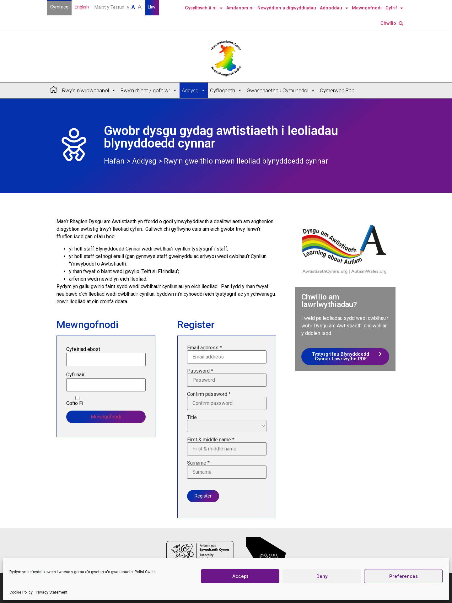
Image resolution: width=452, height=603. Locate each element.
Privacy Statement (51, 592)
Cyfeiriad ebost (83, 349)
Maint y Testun (118, 6)
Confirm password (226, 401)
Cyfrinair (75, 374)
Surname (226, 469)
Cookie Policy (21, 592)
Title (226, 423)
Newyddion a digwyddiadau (286, 8)
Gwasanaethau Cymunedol (281, 90)
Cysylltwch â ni (204, 8)
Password (226, 378)
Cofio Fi (77, 401)
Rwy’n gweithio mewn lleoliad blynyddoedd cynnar (246, 161)
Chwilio (391, 23)
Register (203, 496)
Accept (240, 576)
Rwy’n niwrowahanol (89, 90)
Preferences (403, 576)
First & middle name (226, 446)
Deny (321, 576)
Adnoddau (334, 8)
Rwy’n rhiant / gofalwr (149, 90)
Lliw (152, 7)
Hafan (114, 161)
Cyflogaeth (226, 90)
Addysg (194, 90)
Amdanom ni (240, 8)
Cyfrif (394, 8)
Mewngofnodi (367, 8)
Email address (226, 354)
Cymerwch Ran (337, 90)
